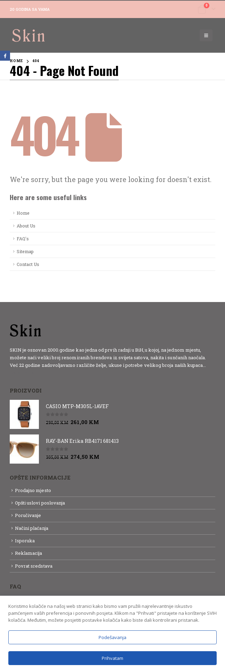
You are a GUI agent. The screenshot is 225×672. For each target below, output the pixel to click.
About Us (26, 226)
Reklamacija (28, 553)
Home (23, 213)
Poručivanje (28, 515)
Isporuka (25, 540)
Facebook (5, 56)
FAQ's (23, 238)
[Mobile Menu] (206, 35)
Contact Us (28, 264)
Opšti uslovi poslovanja (40, 503)
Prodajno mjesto (33, 490)
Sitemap (25, 251)
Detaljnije (22, 373)
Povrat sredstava (33, 566)
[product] (24, 414)
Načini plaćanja (31, 528)
